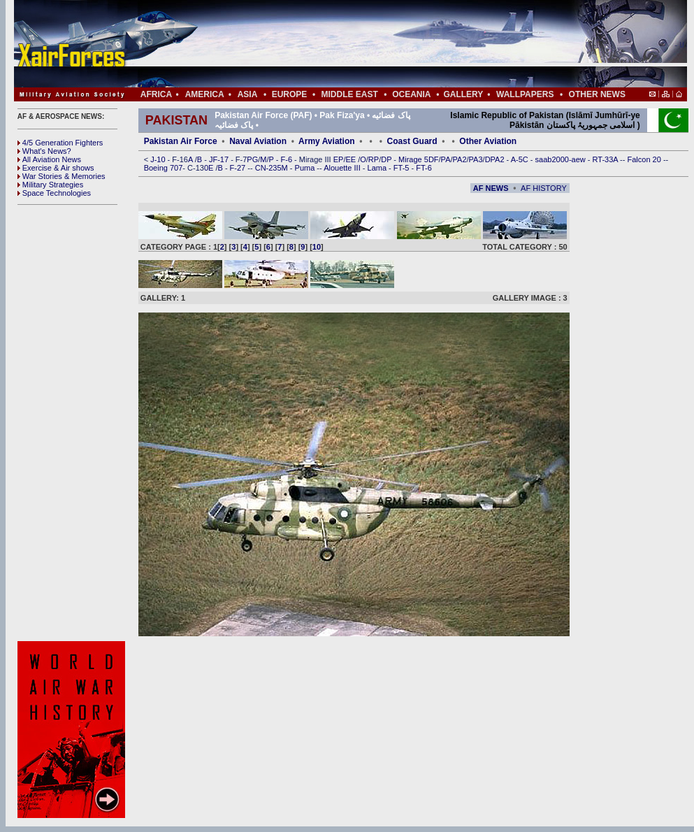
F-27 (239, 168)
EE (351, 159)
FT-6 (424, 168)
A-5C (520, 159)
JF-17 (220, 159)
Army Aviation (326, 141)
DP (387, 159)
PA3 (476, 159)
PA (446, 159)
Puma (306, 168)
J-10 (158, 159)
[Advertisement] (392, 43)
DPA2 (496, 159)
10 (316, 247)
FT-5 (402, 168)
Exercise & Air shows (55, 168)
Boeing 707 (163, 168)
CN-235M (272, 168)
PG (252, 159)
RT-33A (607, 159)
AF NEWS (491, 188)
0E (210, 168)
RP (373, 159)
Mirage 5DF (418, 159)
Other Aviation (487, 141)
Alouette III (343, 168)
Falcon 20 (645, 159)
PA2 (460, 159)
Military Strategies (50, 184)
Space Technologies (54, 193)
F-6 (288, 159)
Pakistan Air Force (180, 141)
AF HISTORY (544, 188)
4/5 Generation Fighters (61, 142)
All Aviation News (49, 159)
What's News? (44, 151)
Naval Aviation (258, 141)
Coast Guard (412, 141)
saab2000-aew (561, 159)
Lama (378, 168)
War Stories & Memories (61, 176)
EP (337, 159)
